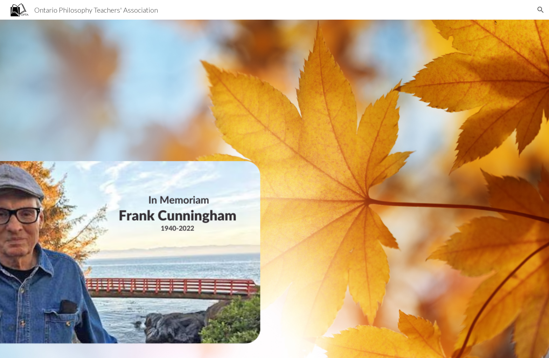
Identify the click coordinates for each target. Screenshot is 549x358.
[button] (540, 9)
